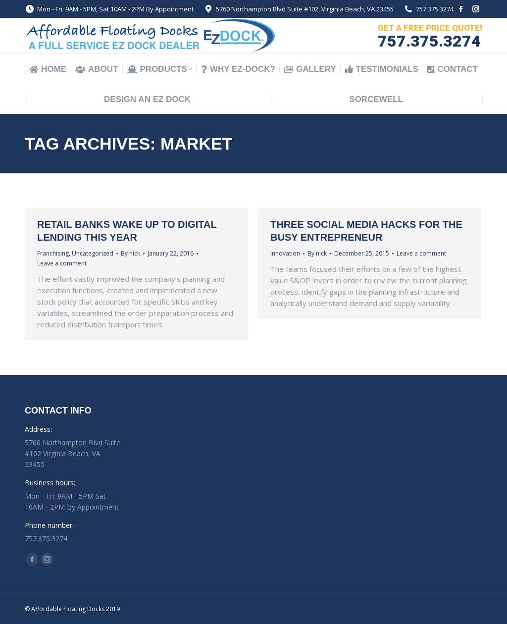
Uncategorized (92, 253)
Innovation (285, 253)
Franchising (53, 253)
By (130, 253)
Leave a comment (62, 263)
